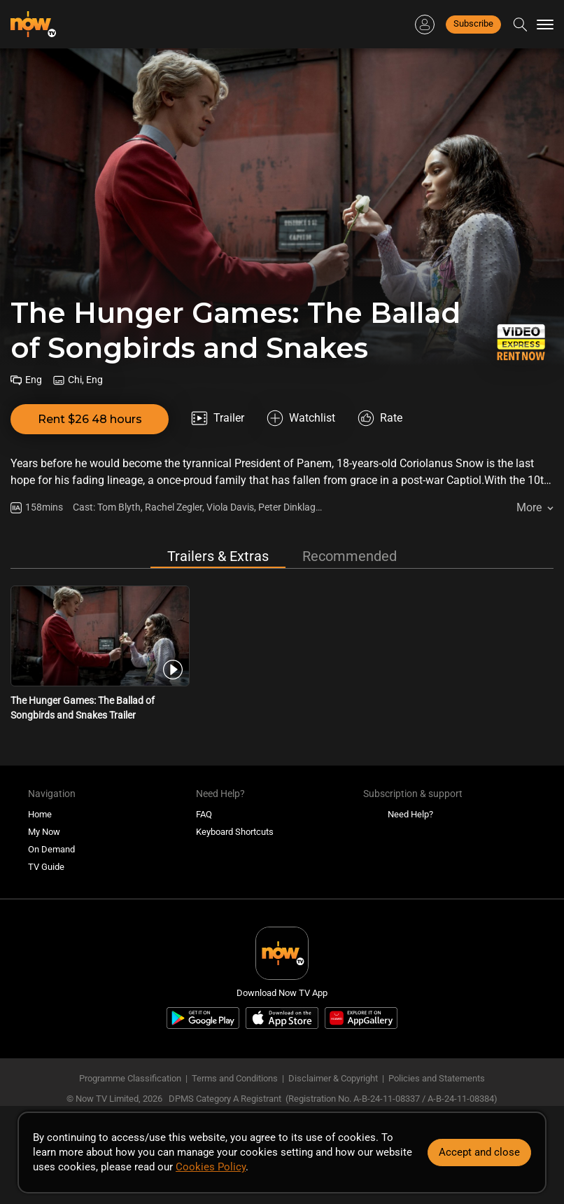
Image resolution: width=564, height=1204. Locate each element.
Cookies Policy (211, 1167)
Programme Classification (130, 1078)
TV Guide (46, 867)
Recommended (349, 556)
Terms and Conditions (235, 1078)
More (529, 507)
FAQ (204, 814)
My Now (44, 831)
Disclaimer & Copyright (333, 1078)
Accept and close (479, 1152)
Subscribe (473, 23)
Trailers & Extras (218, 556)
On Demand (51, 849)
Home (40, 814)
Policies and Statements (436, 1078)
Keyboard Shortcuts (235, 831)
